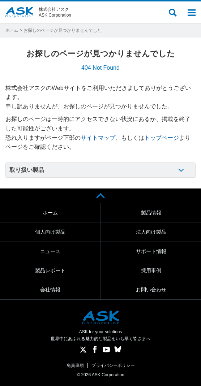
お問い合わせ (151, 289)
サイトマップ (98, 138)
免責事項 (75, 365)
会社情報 (50, 289)
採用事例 (151, 270)
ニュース (50, 251)
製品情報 (151, 213)
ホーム (11, 30)
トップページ (161, 138)
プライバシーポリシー (113, 365)
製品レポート (50, 270)
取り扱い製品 (26, 170)
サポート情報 (151, 251)
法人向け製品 (151, 232)
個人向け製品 (50, 232)
